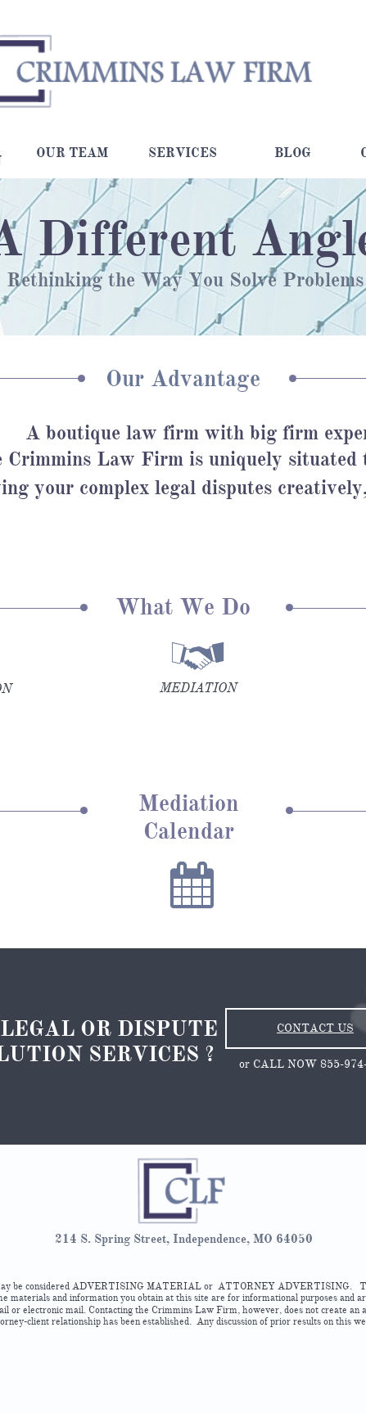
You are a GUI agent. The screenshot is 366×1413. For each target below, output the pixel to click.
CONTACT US (315, 1028)
